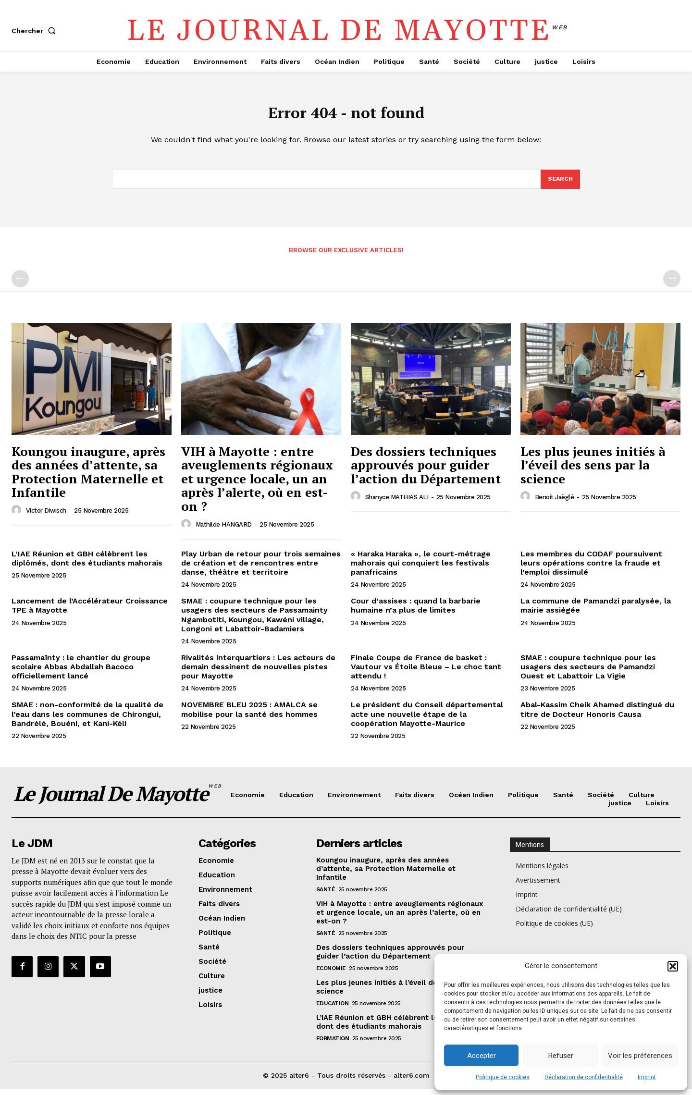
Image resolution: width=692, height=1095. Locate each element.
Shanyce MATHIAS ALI (397, 503)
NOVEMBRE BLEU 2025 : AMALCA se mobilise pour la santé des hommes (249, 715)
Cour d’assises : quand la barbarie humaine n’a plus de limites (416, 612)
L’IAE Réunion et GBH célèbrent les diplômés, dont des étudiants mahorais (87, 564)
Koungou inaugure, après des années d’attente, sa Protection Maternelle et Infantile (88, 478)
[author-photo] (18, 516)
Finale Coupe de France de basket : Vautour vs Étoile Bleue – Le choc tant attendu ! (426, 673)
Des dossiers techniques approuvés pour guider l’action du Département (426, 471)
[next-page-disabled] (671, 285)
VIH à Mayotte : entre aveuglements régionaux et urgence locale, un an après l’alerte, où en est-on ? (257, 484)
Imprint (647, 1077)
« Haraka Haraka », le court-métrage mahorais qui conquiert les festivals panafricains (421, 569)
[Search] (560, 184)
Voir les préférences (640, 1055)
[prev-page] (20, 285)
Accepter (481, 1055)
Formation (332, 1044)
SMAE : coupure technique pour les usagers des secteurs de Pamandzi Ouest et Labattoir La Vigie (588, 673)
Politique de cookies (503, 1077)
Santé (325, 895)
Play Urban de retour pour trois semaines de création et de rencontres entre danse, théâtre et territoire (261, 569)
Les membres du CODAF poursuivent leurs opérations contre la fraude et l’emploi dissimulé (591, 569)
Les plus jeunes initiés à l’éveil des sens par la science (592, 471)
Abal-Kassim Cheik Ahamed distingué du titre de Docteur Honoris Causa (597, 715)
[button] (673, 966)
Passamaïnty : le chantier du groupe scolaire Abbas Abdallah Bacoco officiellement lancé (81, 673)
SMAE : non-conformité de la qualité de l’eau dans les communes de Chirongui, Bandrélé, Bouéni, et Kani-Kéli (87, 720)
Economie (331, 974)
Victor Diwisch (46, 516)
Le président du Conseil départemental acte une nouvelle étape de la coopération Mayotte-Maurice (427, 720)
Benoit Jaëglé (554, 503)
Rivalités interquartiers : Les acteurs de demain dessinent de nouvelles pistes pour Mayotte (258, 673)
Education (332, 1009)
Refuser (560, 1055)
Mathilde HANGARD (224, 530)
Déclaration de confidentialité (583, 1077)
